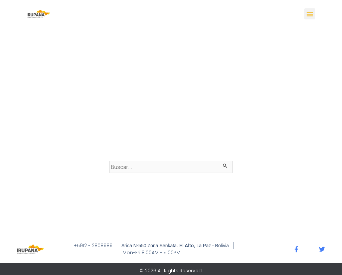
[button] (309, 13)
